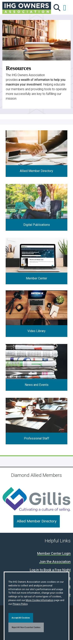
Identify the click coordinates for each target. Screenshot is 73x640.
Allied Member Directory (36, 171)
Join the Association (55, 562)
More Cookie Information (40, 600)
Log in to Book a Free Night (50, 570)
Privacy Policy (20, 603)
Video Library (36, 331)
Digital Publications (36, 225)
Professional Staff (36, 438)
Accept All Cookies (21, 618)
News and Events (36, 385)
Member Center (36, 278)
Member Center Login (54, 553)
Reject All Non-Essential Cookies (26, 627)
